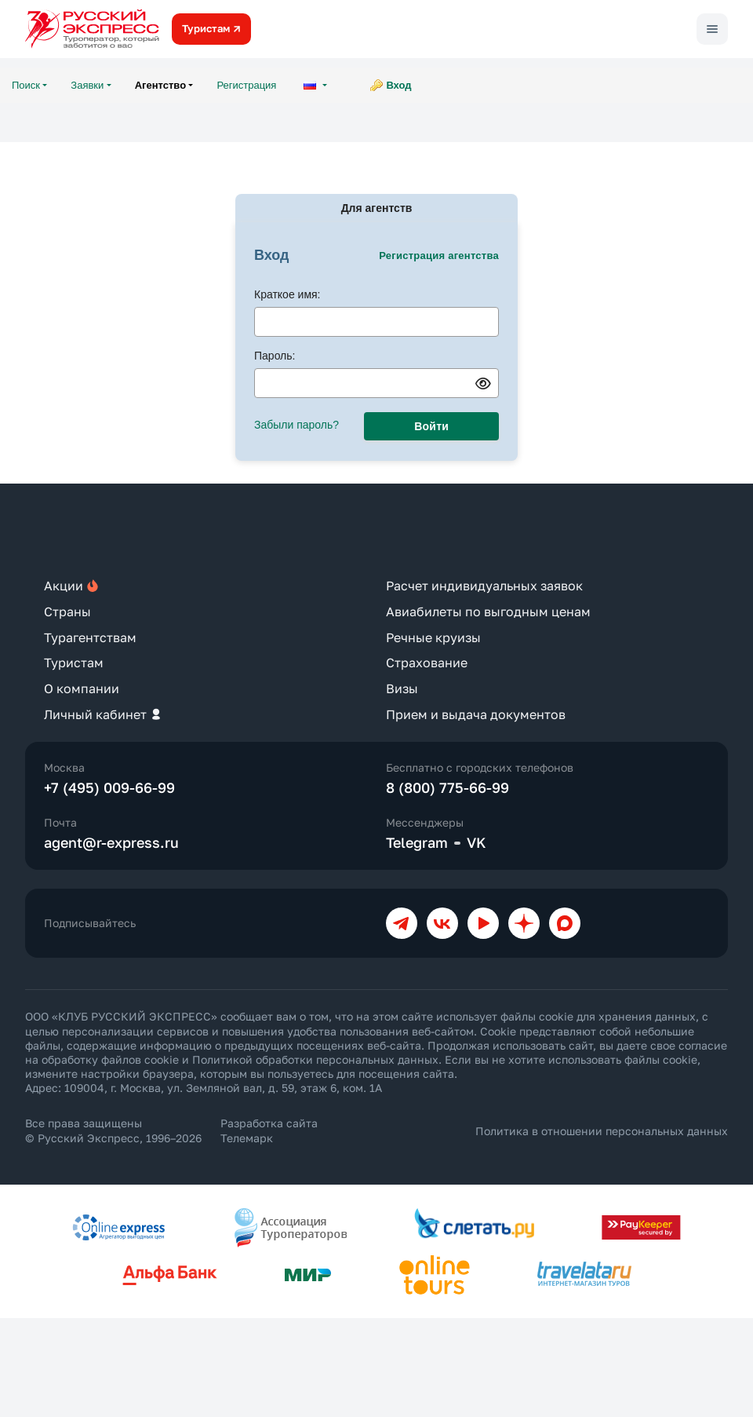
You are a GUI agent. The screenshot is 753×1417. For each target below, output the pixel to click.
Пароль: (274, 355)
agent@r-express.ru (111, 842)
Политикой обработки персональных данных (315, 1059)
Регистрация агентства (439, 255)
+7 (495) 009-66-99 (109, 787)
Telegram (417, 842)
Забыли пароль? (296, 424)
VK (476, 842)
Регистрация (246, 85)
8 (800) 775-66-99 (447, 787)
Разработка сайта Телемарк (269, 1130)
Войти (431, 426)
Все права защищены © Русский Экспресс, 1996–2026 (113, 1130)
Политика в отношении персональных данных (601, 1131)
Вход (398, 85)
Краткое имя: (287, 294)
